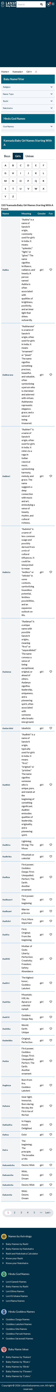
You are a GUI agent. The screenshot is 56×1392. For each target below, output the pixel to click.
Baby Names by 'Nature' (18, 1357)
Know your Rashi (14, 1258)
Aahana (6, 1106)
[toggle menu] (53, 4)
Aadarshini (7, 728)
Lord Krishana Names (17, 1296)
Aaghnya (6, 1085)
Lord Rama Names (15, 1300)
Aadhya (6, 877)
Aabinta (6, 572)
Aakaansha (7, 1175)
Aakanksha (7, 1185)
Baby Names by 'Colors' (18, 1376)
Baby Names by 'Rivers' (18, 1361)
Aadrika (6, 1002)
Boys (7, 156)
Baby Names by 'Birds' (17, 1366)
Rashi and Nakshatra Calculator (22, 1253)
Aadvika (6, 1028)
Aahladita (7, 1124)
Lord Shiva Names (15, 1291)
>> (41, 1212)
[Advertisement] (28, 39)
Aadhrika (6, 856)
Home (4, 71)
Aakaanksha (8, 1165)
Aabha (5, 270)
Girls (18, 156)
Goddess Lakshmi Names (19, 1324)
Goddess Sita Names (16, 1328)
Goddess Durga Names (18, 1319)
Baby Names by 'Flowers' (19, 1371)
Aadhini (6, 784)
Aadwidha (7, 1040)
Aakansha (7, 1194)
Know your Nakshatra (17, 1263)
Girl (28, 71)
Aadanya (6, 671)
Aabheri (6, 476)
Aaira (5, 1150)
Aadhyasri (7, 899)
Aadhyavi (6, 911)
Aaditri (6, 983)
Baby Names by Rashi (17, 1243)
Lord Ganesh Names (16, 1281)
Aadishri (6, 921)
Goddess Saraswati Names (19, 1338)
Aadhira (6, 845)
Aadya (5, 1061)
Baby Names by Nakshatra (20, 1248)
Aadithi (6, 959)
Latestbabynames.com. (33, 1385)
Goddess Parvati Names (18, 1333)
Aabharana (7, 374)
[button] (48, 4)
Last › (48, 1212)
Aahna (5, 1134)
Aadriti (6, 1017)
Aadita (5, 934)
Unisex (30, 156)
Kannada (17, 71)
